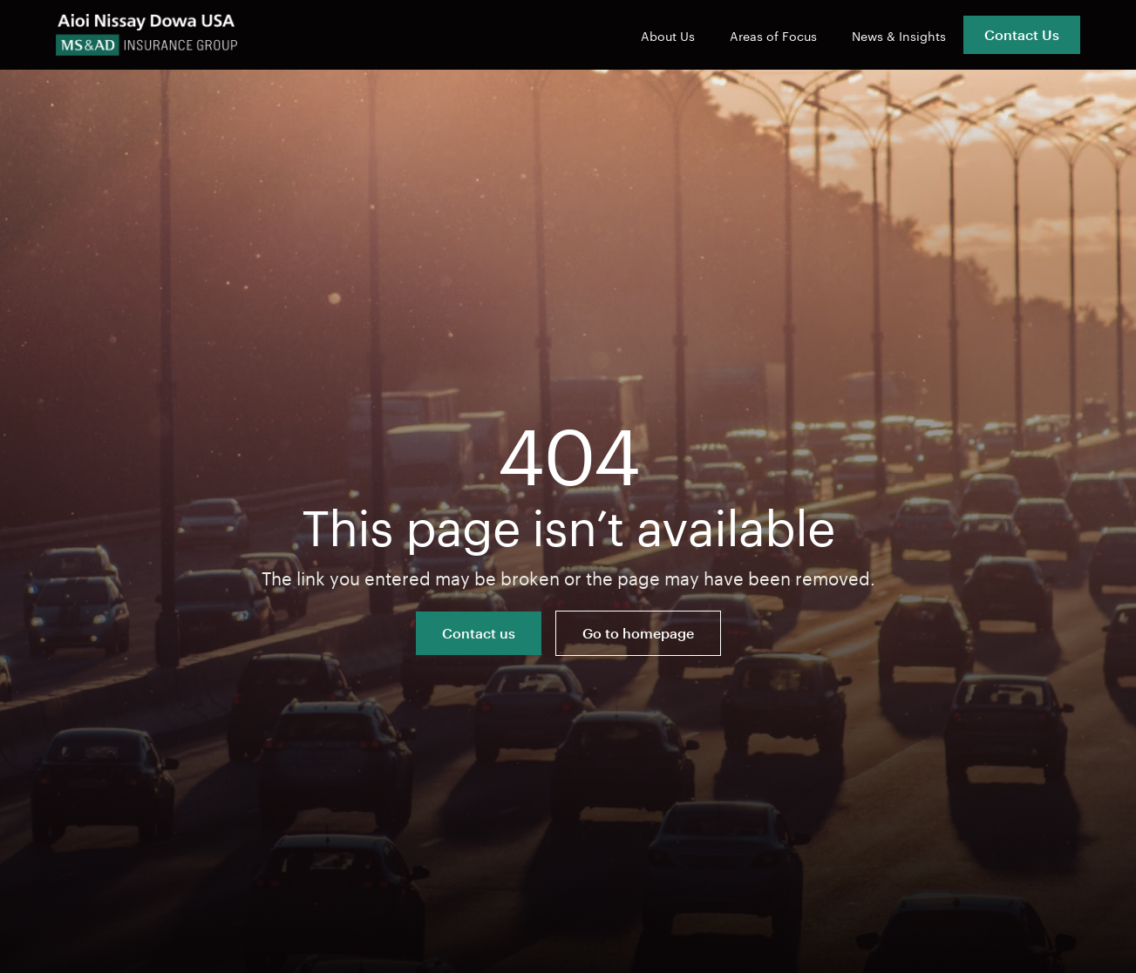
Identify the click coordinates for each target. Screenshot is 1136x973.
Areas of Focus (773, 34)
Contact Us (1021, 34)
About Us (668, 34)
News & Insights (899, 34)
